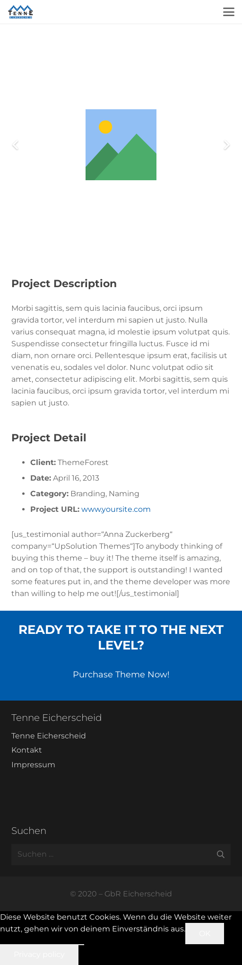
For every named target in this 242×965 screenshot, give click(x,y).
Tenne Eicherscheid (48, 735)
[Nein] (81, 944)
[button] (229, 12)
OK (204, 933)
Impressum (33, 764)
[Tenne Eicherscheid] (21, 12)
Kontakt (26, 750)
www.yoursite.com (116, 509)
